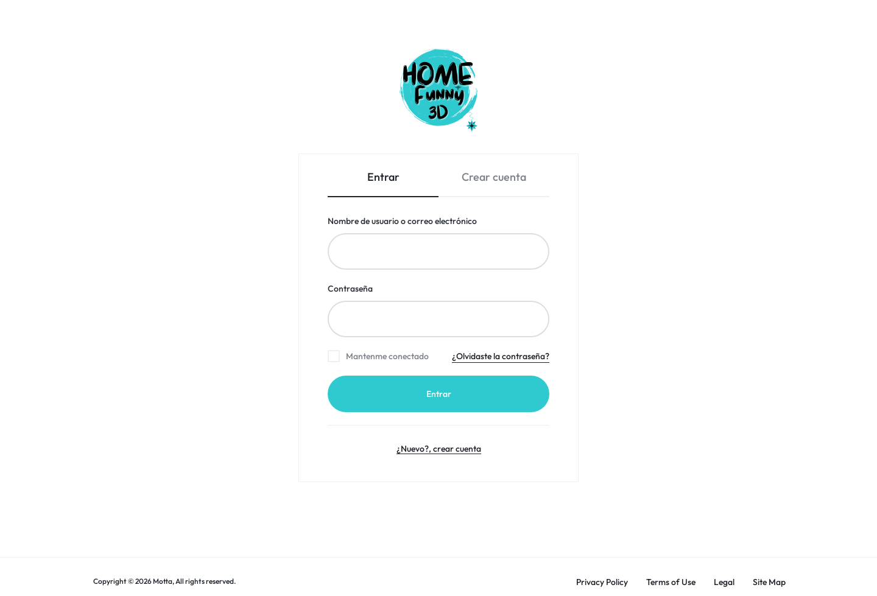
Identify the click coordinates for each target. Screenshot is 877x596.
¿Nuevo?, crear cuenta (438, 448)
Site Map (769, 582)
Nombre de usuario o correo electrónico (424, 220)
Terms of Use (671, 582)
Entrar (438, 393)
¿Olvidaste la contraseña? (500, 356)
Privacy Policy (602, 582)
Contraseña (372, 288)
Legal (724, 582)
